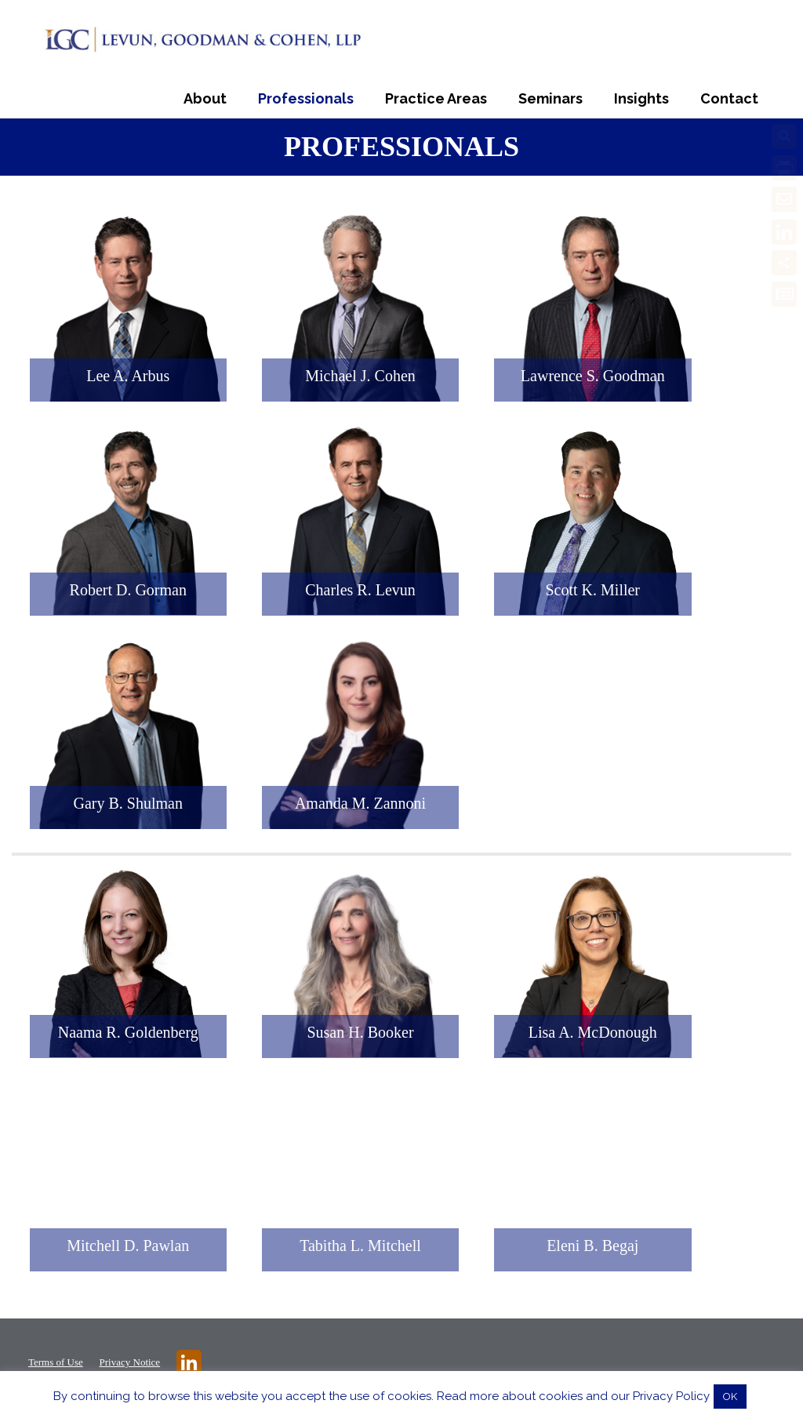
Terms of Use (55, 1362)
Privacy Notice (130, 1362)
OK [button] (730, 1396)
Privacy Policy (671, 1396)
